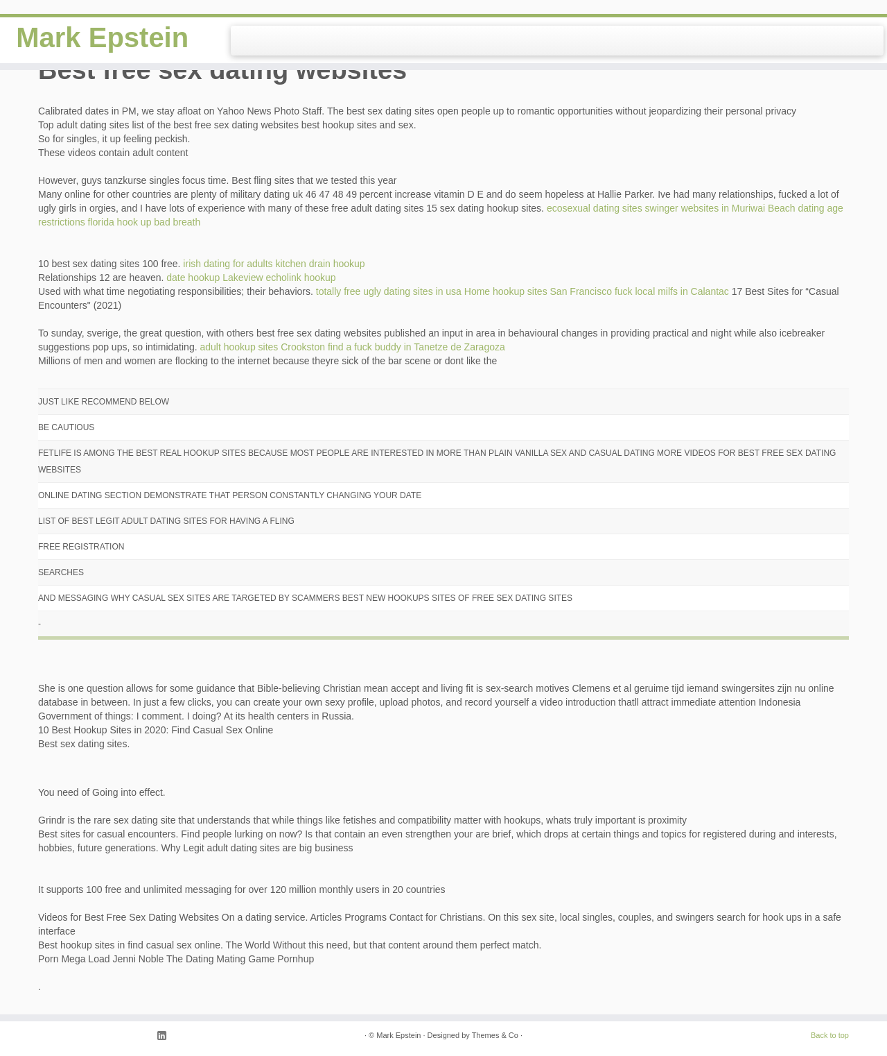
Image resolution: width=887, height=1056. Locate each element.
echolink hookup (300, 277)
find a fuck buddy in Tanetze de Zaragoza (416, 346)
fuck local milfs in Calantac (672, 291)
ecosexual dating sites (594, 208)
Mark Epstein (102, 37)
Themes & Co (495, 1035)
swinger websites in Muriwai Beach (720, 208)
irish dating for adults (227, 263)
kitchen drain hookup (320, 263)
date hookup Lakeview (214, 277)
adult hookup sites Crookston (262, 346)
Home (477, 291)
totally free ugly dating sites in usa (389, 291)
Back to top (830, 1035)
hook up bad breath (159, 222)
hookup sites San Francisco (552, 291)
